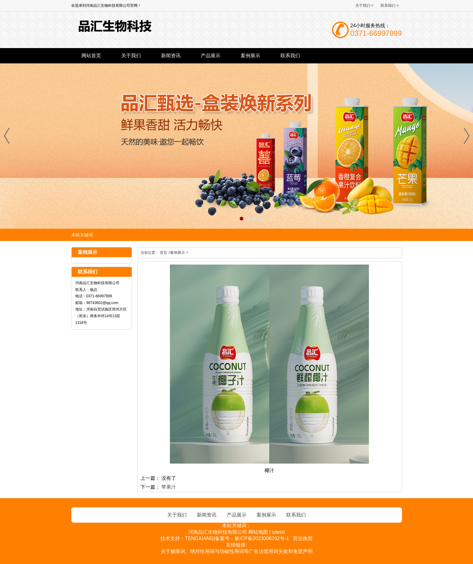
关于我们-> (364, 5)
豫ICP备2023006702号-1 (262, 538)
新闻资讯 (171, 55)
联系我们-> (390, 5)
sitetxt (278, 532)
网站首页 (91, 55)
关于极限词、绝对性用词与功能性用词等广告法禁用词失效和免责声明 (237, 551)
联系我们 (290, 55)
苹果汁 (168, 487)
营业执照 (303, 538)
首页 (163, 252)
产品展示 (210, 55)
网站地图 (258, 532)
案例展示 (250, 55)
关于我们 (131, 55)
